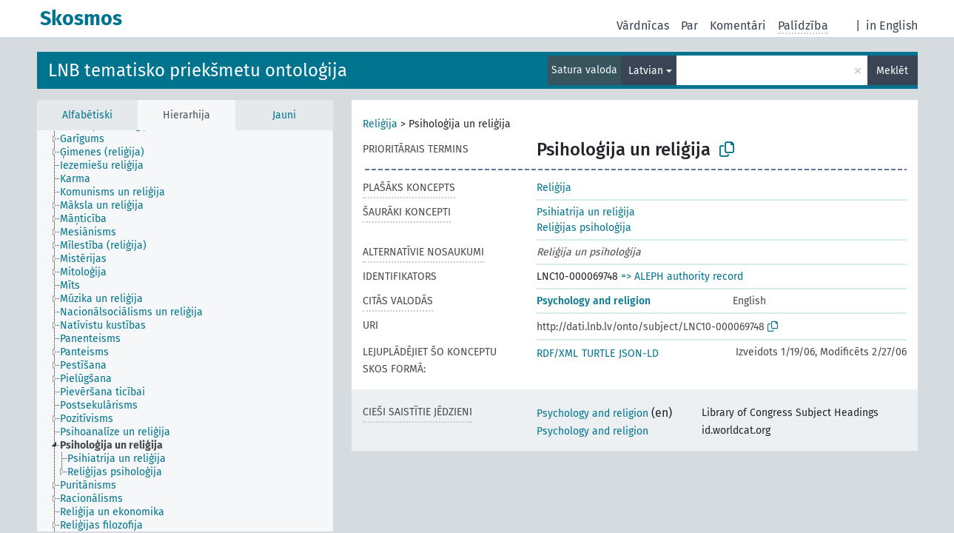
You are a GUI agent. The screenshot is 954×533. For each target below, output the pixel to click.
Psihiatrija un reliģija (586, 212)
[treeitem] (88, 139)
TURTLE (598, 353)
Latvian (645, 70)
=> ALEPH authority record (682, 276)
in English (892, 26)
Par (689, 26)
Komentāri (738, 26)
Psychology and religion (594, 301)
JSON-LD (639, 353)
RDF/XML (557, 353)
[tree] (185, 331)
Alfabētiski (87, 115)
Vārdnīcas (643, 26)
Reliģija (380, 124)
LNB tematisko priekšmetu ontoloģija (197, 70)
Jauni (284, 115)
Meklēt (892, 70)
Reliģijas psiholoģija (584, 227)
